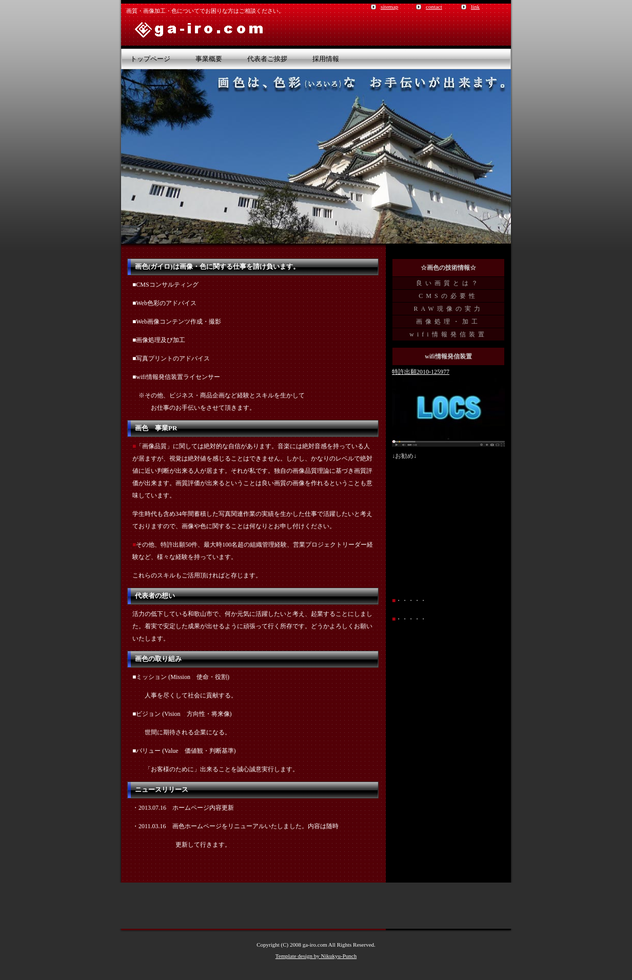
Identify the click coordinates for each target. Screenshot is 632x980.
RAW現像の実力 (448, 308)
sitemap (389, 7)
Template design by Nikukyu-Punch (316, 956)
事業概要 (208, 59)
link (475, 7)
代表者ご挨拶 (267, 59)
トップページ (150, 59)
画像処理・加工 (448, 321)
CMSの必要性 (448, 295)
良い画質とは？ (448, 283)
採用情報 (325, 59)
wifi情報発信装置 (448, 334)
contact (434, 7)
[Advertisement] (316, 906)
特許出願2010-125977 (420, 371)
